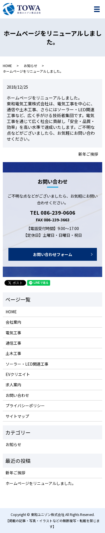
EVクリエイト (18, 374)
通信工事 (13, 343)
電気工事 (13, 332)
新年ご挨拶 (88, 154)
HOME (7, 65)
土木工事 (13, 353)
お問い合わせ (17, 395)
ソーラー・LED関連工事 (27, 364)
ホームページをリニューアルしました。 (41, 483)
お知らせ (30, 65)
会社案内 (13, 322)
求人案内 (13, 384)
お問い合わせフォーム (52, 254)
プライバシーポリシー (25, 405)
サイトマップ (17, 416)
